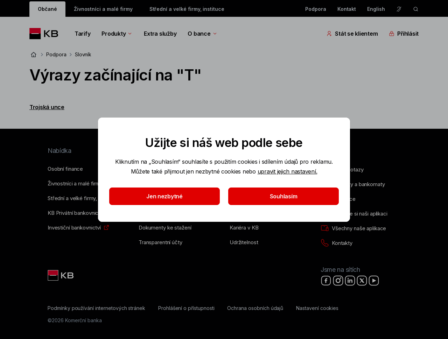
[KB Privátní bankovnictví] (76, 213)
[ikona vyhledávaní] (416, 9)
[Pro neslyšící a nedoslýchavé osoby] (399, 9)
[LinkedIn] (350, 280)
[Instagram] (338, 280)
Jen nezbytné (164, 196)
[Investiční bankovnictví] (74, 227)
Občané (47, 9)
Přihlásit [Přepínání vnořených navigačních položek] (404, 33)
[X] (362, 280)
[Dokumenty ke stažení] (165, 227)
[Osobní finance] (65, 169)
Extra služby (160, 33)
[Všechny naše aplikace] (353, 228)
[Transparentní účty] (160, 242)
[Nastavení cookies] (317, 308)
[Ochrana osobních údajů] (255, 308)
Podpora (315, 9)
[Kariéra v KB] (244, 227)
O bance (202, 33)
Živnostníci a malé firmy (103, 9)
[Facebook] (326, 280)
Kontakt (346, 9)
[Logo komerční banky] (46, 33)
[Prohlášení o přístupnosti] (186, 308)
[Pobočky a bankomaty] (353, 184)
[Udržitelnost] (244, 242)
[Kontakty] (336, 243)
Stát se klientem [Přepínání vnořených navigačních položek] (352, 33)
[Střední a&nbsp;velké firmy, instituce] (83, 198)
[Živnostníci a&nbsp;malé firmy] (75, 183)
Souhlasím (284, 196)
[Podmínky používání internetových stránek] (96, 308)
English (376, 9)
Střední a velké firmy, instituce (186, 9)
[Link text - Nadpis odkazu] (61, 275)
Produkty (117, 33)
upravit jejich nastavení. (287, 171)
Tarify (82, 33)
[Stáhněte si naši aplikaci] (354, 213)
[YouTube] (373, 280)
